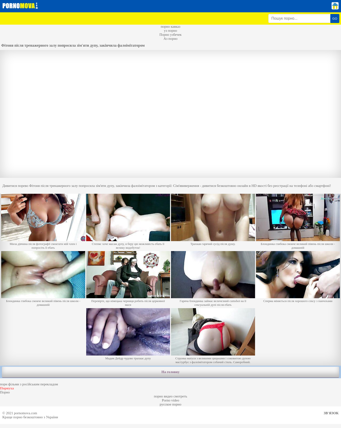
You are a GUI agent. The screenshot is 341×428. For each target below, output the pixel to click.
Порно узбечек (170, 34)
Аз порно (170, 39)
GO (334, 18)
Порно (5, 392)
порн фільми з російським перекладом (29, 384)
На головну (170, 372)
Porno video (170, 400)
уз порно (170, 30)
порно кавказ (170, 26)
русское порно (170, 404)
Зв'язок (331, 413)
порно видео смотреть (170, 396)
